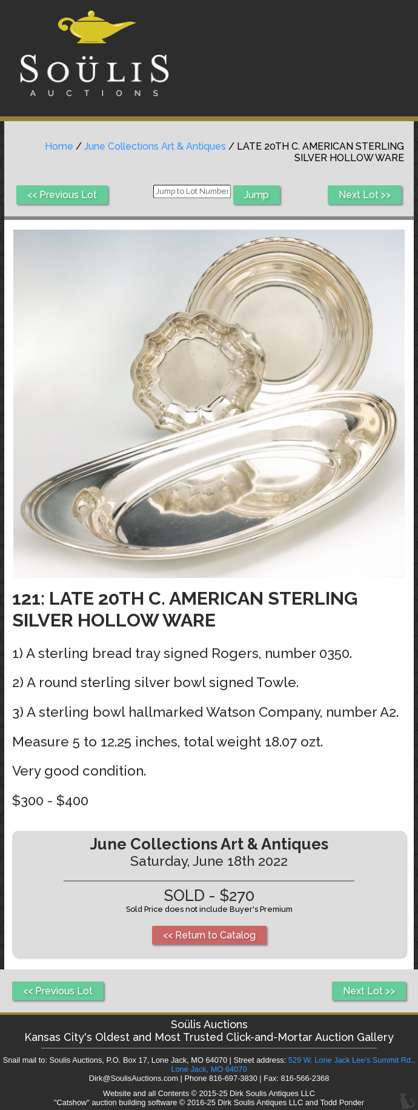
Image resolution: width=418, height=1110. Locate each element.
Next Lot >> (365, 195)
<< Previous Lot (62, 195)
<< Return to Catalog (209, 935)
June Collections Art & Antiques (155, 146)
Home (59, 146)
